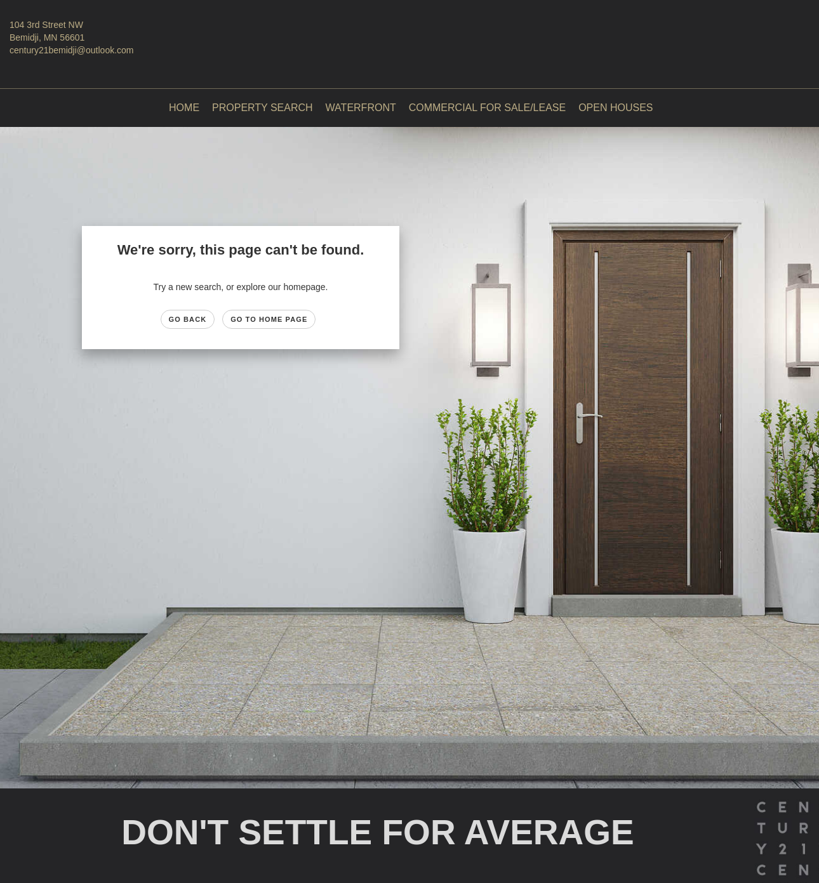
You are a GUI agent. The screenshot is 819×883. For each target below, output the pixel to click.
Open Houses (615, 107)
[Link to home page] (409, 34)
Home (184, 107)
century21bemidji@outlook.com (72, 50)
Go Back (188, 319)
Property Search (262, 107)
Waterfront (361, 107)
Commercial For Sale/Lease (487, 107)
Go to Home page (268, 319)
